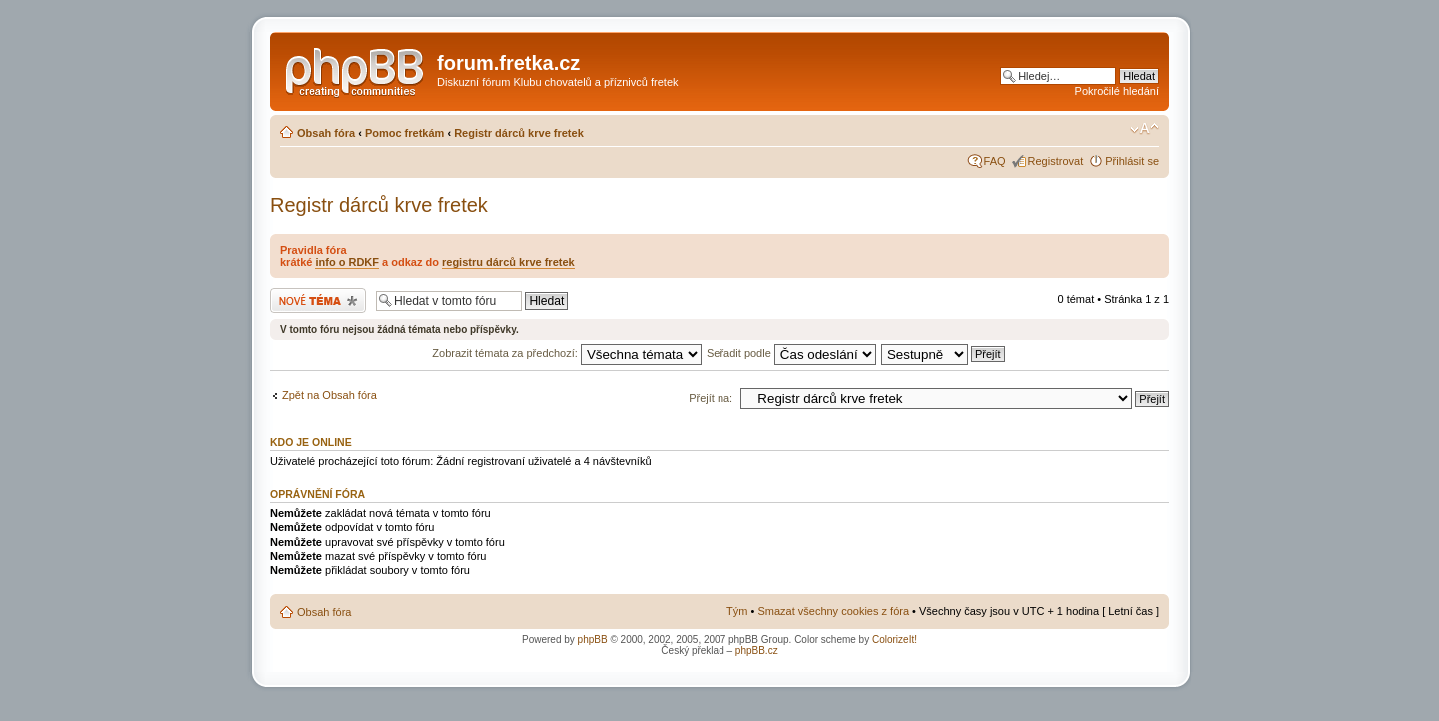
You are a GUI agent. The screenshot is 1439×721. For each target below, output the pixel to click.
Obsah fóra (326, 133)
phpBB (593, 639)
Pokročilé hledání (1117, 91)
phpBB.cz (756, 650)
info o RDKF (347, 262)
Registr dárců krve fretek (519, 133)
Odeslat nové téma (318, 300)
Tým (736, 611)
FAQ (995, 161)
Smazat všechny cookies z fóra (833, 611)
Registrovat (1056, 161)
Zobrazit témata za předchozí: (567, 353)
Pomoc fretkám (404, 133)
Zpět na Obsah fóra (329, 395)
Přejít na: (710, 398)
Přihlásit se (1132, 161)
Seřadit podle (791, 353)
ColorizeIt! (894, 639)
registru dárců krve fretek (508, 262)
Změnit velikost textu (1144, 129)
